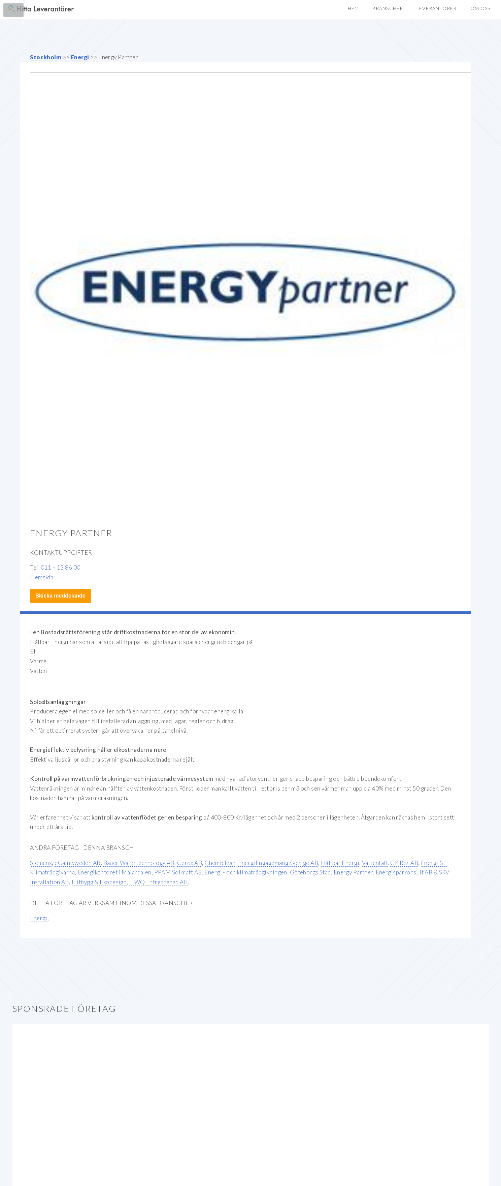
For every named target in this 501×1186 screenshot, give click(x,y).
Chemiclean (220, 862)
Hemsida (41, 577)
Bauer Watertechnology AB (138, 862)
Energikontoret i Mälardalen (114, 872)
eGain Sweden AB (78, 862)
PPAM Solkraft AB (178, 872)
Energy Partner (353, 872)
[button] (480, 8)
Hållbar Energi (340, 862)
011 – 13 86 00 (60, 567)
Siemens (41, 862)
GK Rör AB (404, 862)
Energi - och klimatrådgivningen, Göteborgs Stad (267, 872)
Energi (80, 57)
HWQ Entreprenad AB (158, 882)
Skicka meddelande (60, 596)
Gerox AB (189, 862)
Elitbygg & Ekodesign (99, 882)
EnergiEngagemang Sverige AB (278, 862)
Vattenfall (375, 862)
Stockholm (45, 57)
